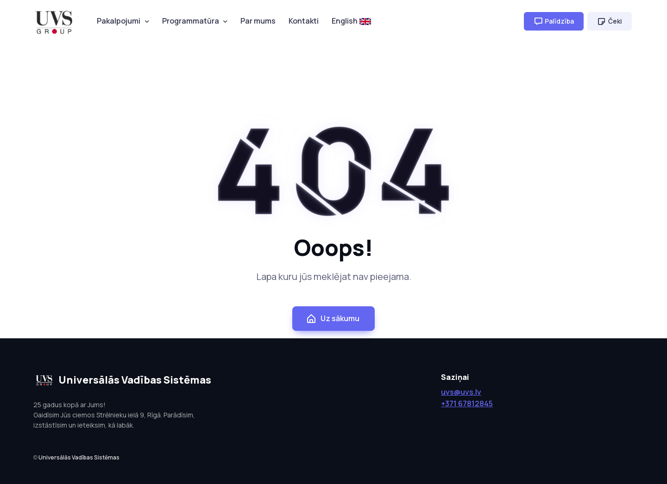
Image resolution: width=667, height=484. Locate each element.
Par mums (258, 21)
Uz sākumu (332, 318)
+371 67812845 (467, 403)
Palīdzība (554, 21)
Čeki (609, 21)
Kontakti (304, 21)
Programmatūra (190, 21)
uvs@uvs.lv (461, 392)
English (351, 21)
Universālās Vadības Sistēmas (79, 457)
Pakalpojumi (118, 21)
